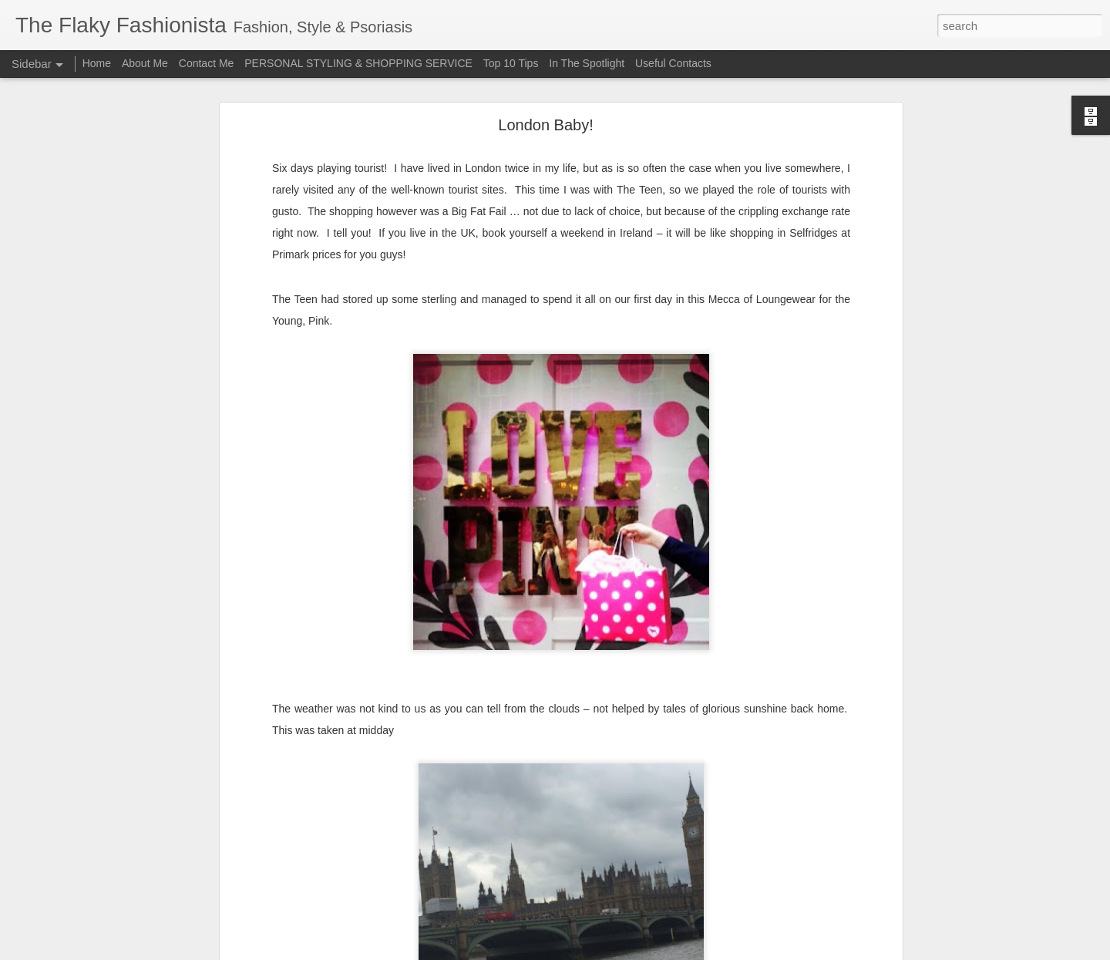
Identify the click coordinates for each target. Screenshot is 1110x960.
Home (96, 63)
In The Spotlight (586, 63)
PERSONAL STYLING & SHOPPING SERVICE (358, 63)
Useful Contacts (673, 63)
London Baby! (545, 115)
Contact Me (206, 63)
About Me (145, 63)
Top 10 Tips (512, 63)
